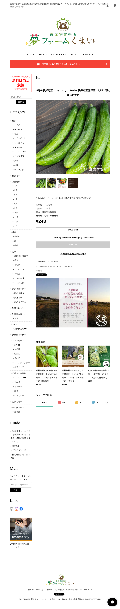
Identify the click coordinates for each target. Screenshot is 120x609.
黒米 (16, 260)
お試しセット (18, 402)
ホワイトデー (20, 367)
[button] (59, 54)
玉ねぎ (17, 382)
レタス (17, 125)
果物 (14, 232)
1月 (15, 226)
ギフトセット (18, 340)
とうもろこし (20, 138)
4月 (15, 186)
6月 (15, 195)
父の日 (17, 354)
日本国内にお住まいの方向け (73, 254)
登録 (15, 490)
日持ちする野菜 (19, 373)
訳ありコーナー (19, 289)
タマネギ (18, 147)
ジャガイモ (19, 143)
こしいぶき (19, 269)
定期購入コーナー (20, 314)
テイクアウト (18, 407)
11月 (16, 217)
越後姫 (17, 236)
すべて (44, 402)
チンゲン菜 (19, 170)
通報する (39, 271)
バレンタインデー (22, 363)
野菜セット (17, 176)
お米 (14, 252)
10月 (16, 213)
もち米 (17, 265)
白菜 (16, 165)
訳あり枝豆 (19, 293)
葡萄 (16, 245)
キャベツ (18, 129)
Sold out (73, 244)
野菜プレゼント (19, 308)
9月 (15, 208)
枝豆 (16, 134)
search (21, 102)
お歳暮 (17, 349)
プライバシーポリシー (22, 450)
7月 (15, 199)
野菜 (14, 121)
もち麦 (17, 274)
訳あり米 (18, 297)
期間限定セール (21, 328)
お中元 (17, 345)
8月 (15, 204)
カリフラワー (20, 156)
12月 (16, 222)
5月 (15, 190)
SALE (14, 324)
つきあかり (19, 278)
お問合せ (16, 446)
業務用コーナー (19, 335)
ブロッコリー (20, 152)
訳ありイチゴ (20, 302)
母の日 (17, 358)
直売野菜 (16, 182)
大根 (16, 160)
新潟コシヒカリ (21, 256)
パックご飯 (19, 283)
